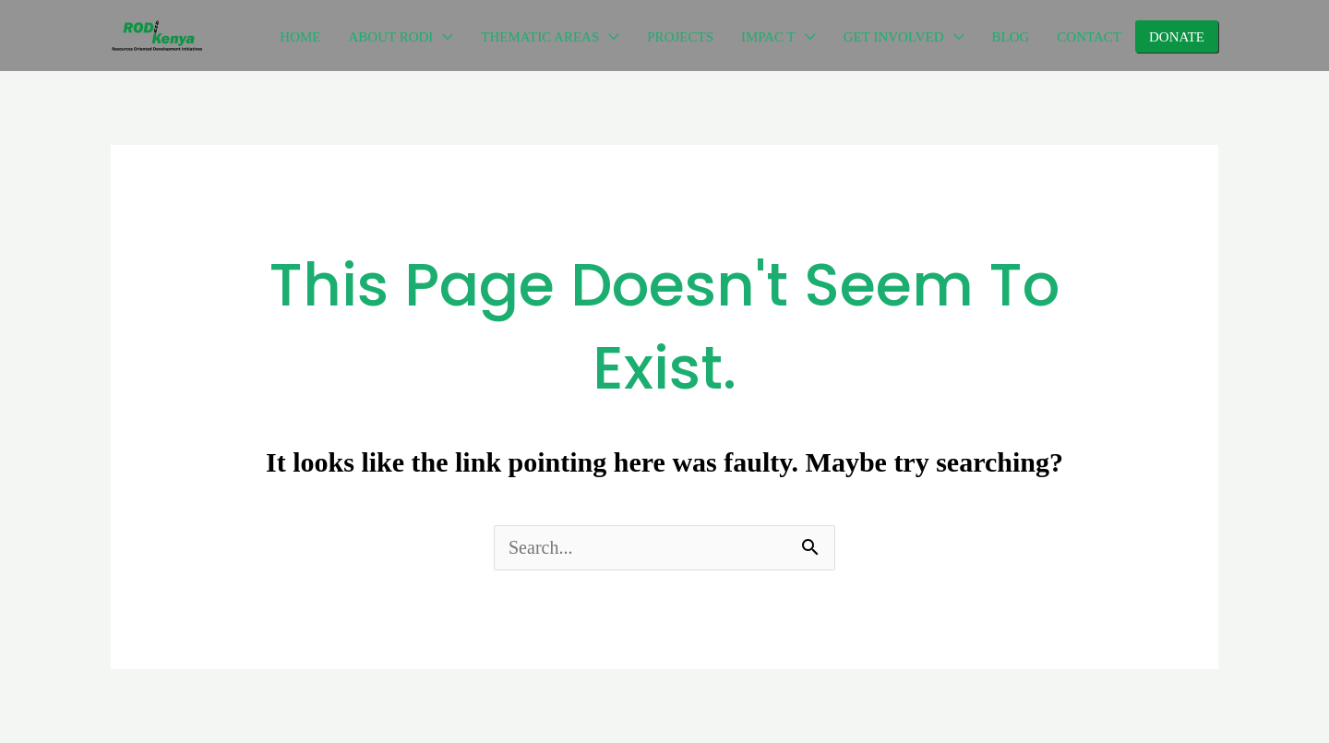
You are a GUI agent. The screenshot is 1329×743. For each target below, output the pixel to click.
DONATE (1176, 37)
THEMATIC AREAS (540, 37)
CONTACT (1089, 37)
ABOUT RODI (391, 37)
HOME (300, 37)
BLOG (1011, 37)
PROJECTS (680, 37)
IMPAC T (768, 37)
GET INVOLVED (894, 37)
